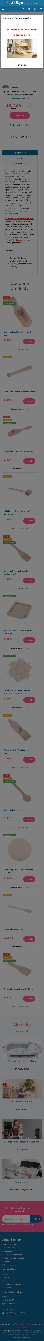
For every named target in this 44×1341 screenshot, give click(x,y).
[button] (29, 9)
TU (25, 65)
